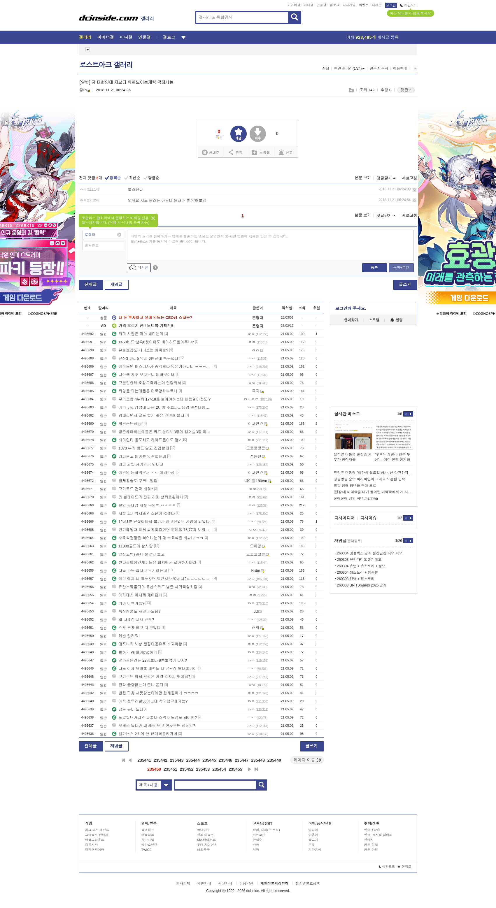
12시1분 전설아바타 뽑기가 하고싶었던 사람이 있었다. (161, 521)
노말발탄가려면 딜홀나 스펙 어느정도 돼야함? (154, 717)
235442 (160, 760)
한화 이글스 (205, 835)
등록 (374, 268)
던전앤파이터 (94, 849)
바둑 (256, 844)
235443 (177, 760)
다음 (249, 769)
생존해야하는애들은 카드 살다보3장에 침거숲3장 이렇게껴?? (162, 432)
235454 (219, 769)
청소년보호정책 (307, 883)
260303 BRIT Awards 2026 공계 (362, 585)
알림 (396, 320)
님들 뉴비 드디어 (129, 709)
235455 (235, 769)
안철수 (257, 840)
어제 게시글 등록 (372, 37)
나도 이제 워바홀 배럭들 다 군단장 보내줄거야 (154, 668)
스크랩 (351, 90)
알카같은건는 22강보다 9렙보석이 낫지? (149, 660)
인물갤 (321, 5)
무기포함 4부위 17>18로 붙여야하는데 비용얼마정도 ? (161, 399)
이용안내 (400, 68)
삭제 (414, 190)
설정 (325, 68)
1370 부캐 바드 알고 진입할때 (140, 448)
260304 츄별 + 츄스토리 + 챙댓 (361, 566)
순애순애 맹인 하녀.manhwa (356, 498)
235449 (274, 760)
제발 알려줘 (125, 636)
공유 (235, 152)
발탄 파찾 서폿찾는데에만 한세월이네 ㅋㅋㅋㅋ (155, 693)
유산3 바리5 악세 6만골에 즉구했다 (145, 358)
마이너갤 (294, 5)
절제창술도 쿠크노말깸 (134, 481)
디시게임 (349, 5)
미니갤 (308, 5)
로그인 (391, 5)
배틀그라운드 (94, 840)
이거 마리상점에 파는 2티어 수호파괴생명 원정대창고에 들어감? (162, 407)
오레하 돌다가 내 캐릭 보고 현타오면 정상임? (153, 725)
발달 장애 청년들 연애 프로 (355, 486)
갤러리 (85, 37)
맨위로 (404, 866)
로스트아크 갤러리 (106, 65)
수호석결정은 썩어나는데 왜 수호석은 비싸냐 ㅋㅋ (157, 538)
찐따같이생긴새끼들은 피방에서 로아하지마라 (154, 562)
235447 (242, 760)
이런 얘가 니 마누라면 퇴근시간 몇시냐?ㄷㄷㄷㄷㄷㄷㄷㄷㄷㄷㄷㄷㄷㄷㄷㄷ (162, 579)
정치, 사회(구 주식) (266, 830)
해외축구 (203, 849)
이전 (130, 760)
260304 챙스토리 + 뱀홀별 (357, 572)
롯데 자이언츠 (207, 844)
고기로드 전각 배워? (132, 489)
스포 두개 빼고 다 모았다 (136, 628)
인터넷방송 (372, 830)
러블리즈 (147, 835)
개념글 (116, 284)
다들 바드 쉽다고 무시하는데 (139, 570)
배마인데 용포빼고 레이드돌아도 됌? (146, 440)
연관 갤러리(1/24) (349, 68)
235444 (193, 760)
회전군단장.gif (127, 423)
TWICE (146, 849)
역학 (256, 849)
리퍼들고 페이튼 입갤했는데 (139, 456)
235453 (203, 769)
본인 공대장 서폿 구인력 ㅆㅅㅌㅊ (144, 505)
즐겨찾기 (351, 320)
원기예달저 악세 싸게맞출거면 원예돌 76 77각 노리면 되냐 (162, 530)
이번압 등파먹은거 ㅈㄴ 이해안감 (143, 472)
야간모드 (408, 5)
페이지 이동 (307, 760)
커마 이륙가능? (128, 603)
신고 (286, 152)
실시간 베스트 (347, 414)
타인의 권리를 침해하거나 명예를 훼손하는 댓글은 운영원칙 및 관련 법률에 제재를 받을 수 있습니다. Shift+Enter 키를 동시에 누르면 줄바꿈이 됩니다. (209, 239)
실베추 (210, 152)
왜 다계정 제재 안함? (133, 619)
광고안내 (225, 883)
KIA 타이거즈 (206, 840)
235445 (209, 760)
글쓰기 (405, 284)
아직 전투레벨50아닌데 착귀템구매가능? (149, 701)
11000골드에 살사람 (132, 546)
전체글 (91, 284)
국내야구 (203, 830)
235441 (144, 760)
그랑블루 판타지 (96, 835)
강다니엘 (147, 840)
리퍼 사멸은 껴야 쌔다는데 (137, 334)
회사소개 (183, 883)
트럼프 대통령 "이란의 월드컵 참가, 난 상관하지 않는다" (373, 473)
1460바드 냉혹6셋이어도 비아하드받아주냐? (153, 342)
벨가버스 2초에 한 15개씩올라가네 (144, 734)
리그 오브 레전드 (97, 830)
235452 (187, 769)
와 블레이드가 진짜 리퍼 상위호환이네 (147, 497)
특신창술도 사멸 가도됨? (136, 611)
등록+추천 (401, 268)
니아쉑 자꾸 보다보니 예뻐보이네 (143, 375)
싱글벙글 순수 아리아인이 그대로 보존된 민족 (369, 479)
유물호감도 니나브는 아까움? (140, 350)
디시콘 (377, 5)
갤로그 (334, 5)
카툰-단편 (371, 849)
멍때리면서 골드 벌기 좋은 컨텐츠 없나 (148, 415)
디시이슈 (368, 518)
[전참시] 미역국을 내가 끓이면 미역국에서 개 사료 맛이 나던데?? (373, 492)
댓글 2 (406, 90)
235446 (225, 760)
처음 (123, 760)
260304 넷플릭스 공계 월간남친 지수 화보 (370, 553)
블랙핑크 (147, 830)
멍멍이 (313, 830)
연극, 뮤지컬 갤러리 (378, 835)
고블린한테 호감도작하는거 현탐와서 (146, 383)
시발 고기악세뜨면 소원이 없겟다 (143, 513)
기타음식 (315, 849)
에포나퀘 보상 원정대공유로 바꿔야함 (147, 644)
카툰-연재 (371, 844)
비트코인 (259, 835)
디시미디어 (344, 518)
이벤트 (364, 5)
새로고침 (409, 178)
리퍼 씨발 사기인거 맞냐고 (137, 464)
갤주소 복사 (379, 68)
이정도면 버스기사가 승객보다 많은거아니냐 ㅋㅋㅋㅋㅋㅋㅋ (162, 366)
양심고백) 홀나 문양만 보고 (138, 554)
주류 (312, 844)
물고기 (313, 840)
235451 (170, 769)
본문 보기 (363, 178)
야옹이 (313, 835)
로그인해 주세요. (350, 308)
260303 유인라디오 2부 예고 (359, 560)
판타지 (369, 840)
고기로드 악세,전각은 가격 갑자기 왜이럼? (151, 677)
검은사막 (91, 844)
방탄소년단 (149, 844)
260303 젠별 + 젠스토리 (356, 579)
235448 (258, 760)
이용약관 (246, 883)
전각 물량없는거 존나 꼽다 (137, 685)
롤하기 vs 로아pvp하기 (134, 652)
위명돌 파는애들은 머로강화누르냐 (144, 391)
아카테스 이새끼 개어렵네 (137, 595)
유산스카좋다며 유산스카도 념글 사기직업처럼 (154, 587)
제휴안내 (204, 883)
